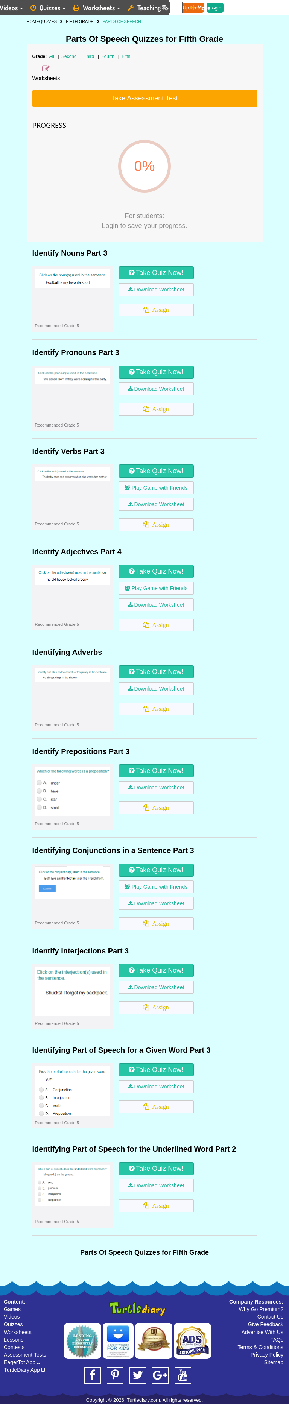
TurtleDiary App (24, 1370)
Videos (12, 1317)
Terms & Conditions (260, 1347)
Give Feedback (265, 1324)
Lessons (13, 1340)
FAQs (276, 1340)
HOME (33, 21)
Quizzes (13, 1324)
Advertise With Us (262, 1332)
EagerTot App (22, 1362)
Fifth (126, 56)
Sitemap (273, 1362)
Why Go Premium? (261, 1309)
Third (90, 56)
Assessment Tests (25, 1355)
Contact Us (270, 1317)
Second (69, 56)
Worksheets (18, 1332)
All (51, 56)
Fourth (108, 56)
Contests (14, 1347)
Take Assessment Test (144, 98)
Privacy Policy (267, 1355)
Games (12, 1309)
